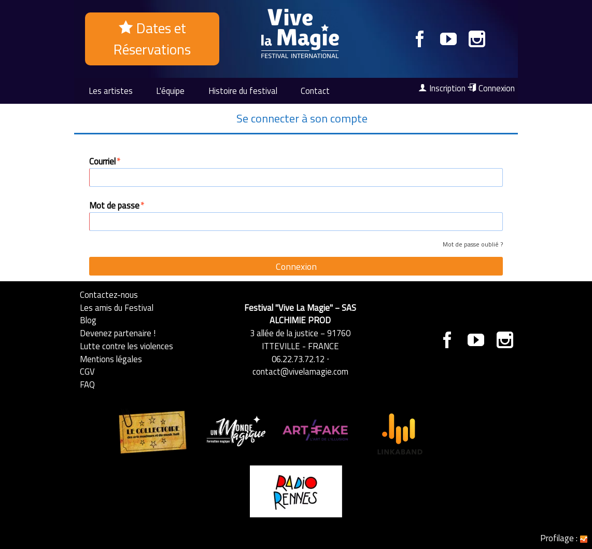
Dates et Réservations (152, 38)
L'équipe (170, 90)
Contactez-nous (109, 294)
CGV (87, 371)
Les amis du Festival (116, 307)
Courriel (105, 161)
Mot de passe (117, 205)
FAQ (87, 384)
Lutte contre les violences (126, 345)
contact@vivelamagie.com (300, 371)
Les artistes (111, 90)
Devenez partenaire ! (118, 332)
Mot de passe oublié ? (473, 244)
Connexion (491, 88)
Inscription (442, 88)
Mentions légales (111, 358)
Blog (88, 319)
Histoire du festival (242, 90)
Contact (315, 90)
